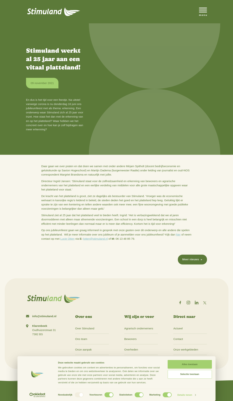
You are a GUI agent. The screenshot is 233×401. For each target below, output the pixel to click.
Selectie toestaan (189, 374)
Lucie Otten (67, 238)
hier (178, 234)
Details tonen (184, 395)
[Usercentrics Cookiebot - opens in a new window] (37, 395)
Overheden (131, 349)
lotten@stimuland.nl (95, 238)
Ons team (81, 338)
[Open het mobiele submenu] (203, 12)
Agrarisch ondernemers (138, 328)
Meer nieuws (190, 259)
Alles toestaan (190, 364)
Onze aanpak (83, 349)
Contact (178, 338)
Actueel (178, 328)
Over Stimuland (84, 328)
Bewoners (130, 338)
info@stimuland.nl (44, 316)
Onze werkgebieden (185, 349)
